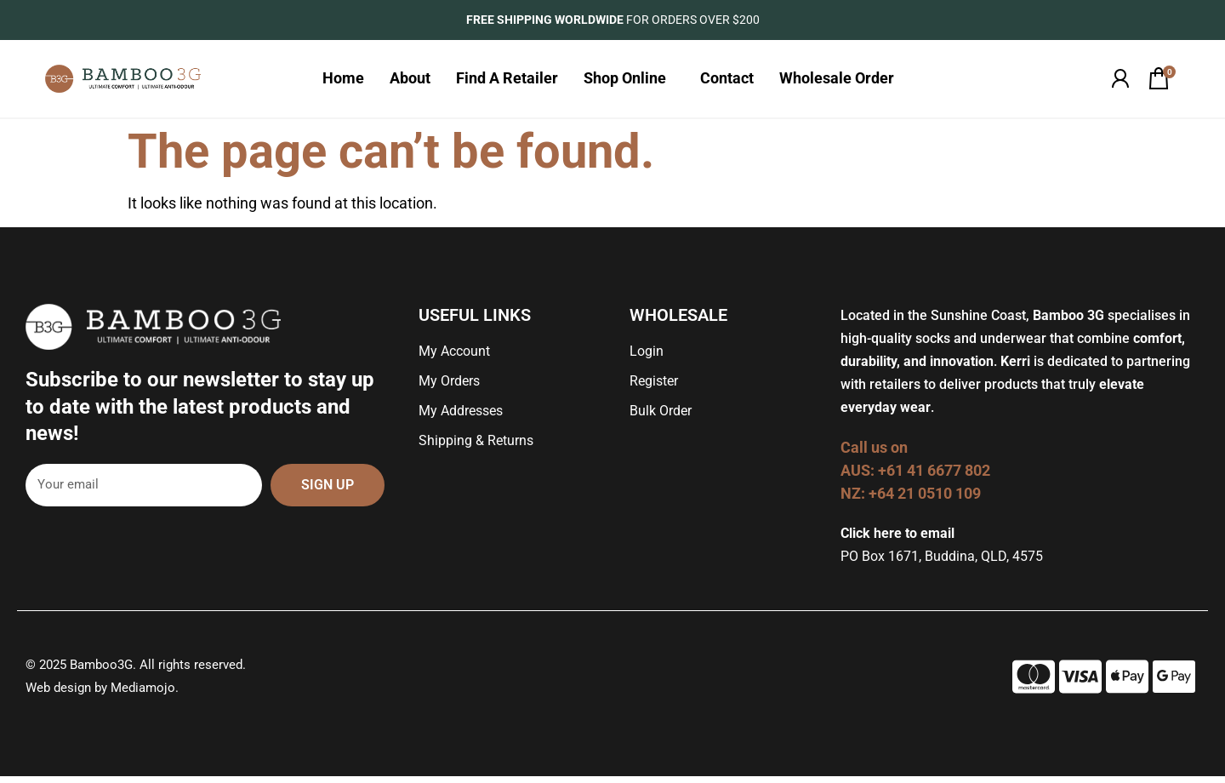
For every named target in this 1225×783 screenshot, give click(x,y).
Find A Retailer (507, 81)
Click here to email (897, 540)
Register (654, 388)
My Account (454, 358)
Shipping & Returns (476, 447)
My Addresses (461, 417)
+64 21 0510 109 (925, 500)
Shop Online (629, 81)
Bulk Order (661, 417)
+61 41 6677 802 (936, 477)
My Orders (449, 388)
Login (647, 358)
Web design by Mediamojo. (102, 694)
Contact (727, 81)
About (410, 81)
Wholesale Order (841, 81)
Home (343, 81)
